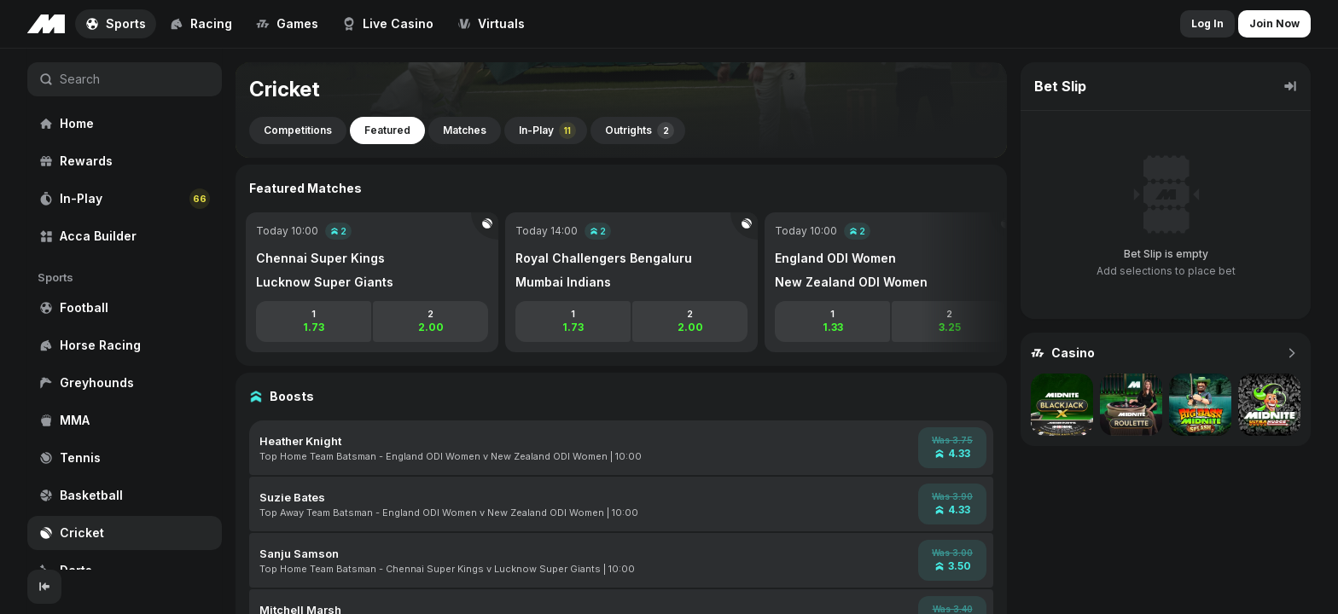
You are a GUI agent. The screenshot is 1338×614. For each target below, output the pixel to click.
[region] (124, 309)
